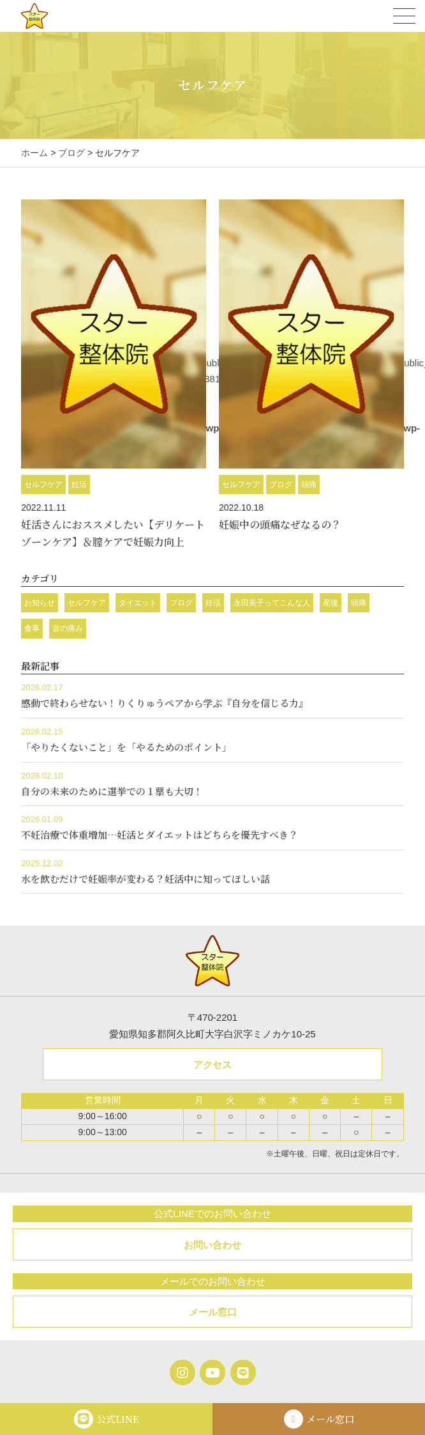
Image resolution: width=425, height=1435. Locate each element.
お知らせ (39, 602)
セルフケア (43, 484)
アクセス (212, 1064)
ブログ (71, 153)
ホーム (34, 153)
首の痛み (67, 628)
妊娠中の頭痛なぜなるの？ (280, 524)
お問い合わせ (212, 1244)
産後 (330, 602)
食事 (32, 628)
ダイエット (138, 602)
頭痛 (309, 484)
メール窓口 (213, 1312)
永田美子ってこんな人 (272, 602)
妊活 (79, 484)
